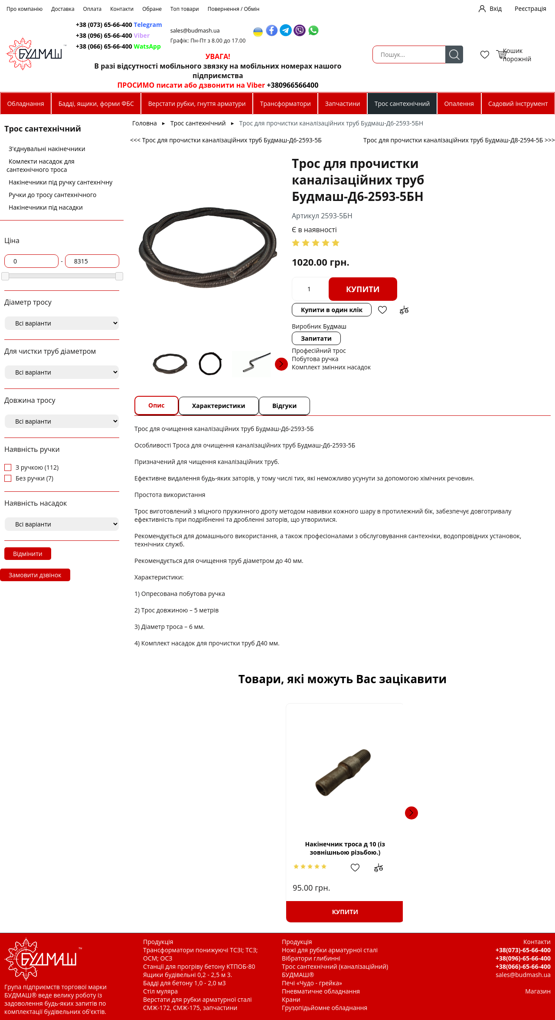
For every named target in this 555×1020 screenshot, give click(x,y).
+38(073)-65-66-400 (523, 950)
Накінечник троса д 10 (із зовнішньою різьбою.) (214, 848)
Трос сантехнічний (402, 103)
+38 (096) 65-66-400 (218, 35)
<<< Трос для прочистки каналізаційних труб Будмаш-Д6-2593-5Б (226, 140)
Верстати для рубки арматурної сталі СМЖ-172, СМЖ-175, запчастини (197, 1003)
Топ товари (184, 9)
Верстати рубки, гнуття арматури (197, 103)
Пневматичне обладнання (321, 991)
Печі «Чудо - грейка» (312, 983)
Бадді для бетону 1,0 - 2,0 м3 (184, 983)
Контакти (122, 9)
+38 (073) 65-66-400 (224, 24)
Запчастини (342, 103)
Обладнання (25, 103)
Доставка (62, 9)
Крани (291, 999)
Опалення (459, 103)
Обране (152, 9)
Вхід (496, 8)
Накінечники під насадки (46, 207)
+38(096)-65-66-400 (523, 958)
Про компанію (24, 9)
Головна (144, 123)
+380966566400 (387, 85)
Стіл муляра (160, 991)
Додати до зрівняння (404, 310)
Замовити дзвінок (35, 575)
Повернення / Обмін (234, 9)
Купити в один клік (331, 310)
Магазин (538, 991)
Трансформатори (285, 103)
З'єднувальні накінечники (47, 149)
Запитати (316, 338)
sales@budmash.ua (305, 30)
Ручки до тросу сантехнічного (53, 195)
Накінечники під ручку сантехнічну (60, 182)
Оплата (92, 9)
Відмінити (27, 553)
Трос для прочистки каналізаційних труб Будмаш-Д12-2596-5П (471, 848)
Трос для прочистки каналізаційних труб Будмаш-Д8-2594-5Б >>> (459, 140)
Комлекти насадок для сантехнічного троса (41, 165)
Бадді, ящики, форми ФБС (96, 103)
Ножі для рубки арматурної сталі (330, 950)
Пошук (154, 54)
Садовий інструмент (518, 103)
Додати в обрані (382, 310)
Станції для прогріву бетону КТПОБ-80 (199, 966)
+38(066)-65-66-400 (523, 966)
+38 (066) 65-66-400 (223, 46)
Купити (363, 289)
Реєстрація (530, 8)
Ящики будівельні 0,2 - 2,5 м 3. (187, 975)
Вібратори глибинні (311, 958)
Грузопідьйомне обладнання (324, 1008)
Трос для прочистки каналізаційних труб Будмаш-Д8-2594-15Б (342, 848)
